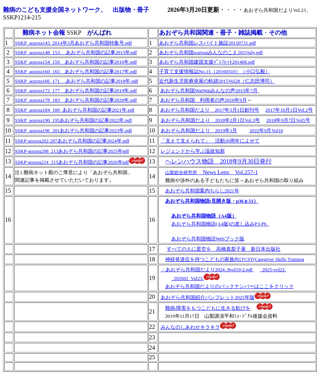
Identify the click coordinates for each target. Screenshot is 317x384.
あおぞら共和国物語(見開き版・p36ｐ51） (211, 201)
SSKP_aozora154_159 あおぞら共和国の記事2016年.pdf (76, 62)
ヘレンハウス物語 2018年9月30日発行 (218, 161)
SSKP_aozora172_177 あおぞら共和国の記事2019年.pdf (76, 90)
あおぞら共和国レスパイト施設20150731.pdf (207, 43)
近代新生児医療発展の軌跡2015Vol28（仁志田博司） (217, 81)
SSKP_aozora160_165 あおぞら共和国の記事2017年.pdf (76, 71)
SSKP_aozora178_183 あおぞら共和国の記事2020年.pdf (76, 100)
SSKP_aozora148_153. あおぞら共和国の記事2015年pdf (76, 52)
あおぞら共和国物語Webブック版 (207, 239)
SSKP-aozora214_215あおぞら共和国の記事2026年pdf (72, 162)
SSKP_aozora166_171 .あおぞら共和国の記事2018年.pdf (76, 81)
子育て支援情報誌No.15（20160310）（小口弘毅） (214, 71)
